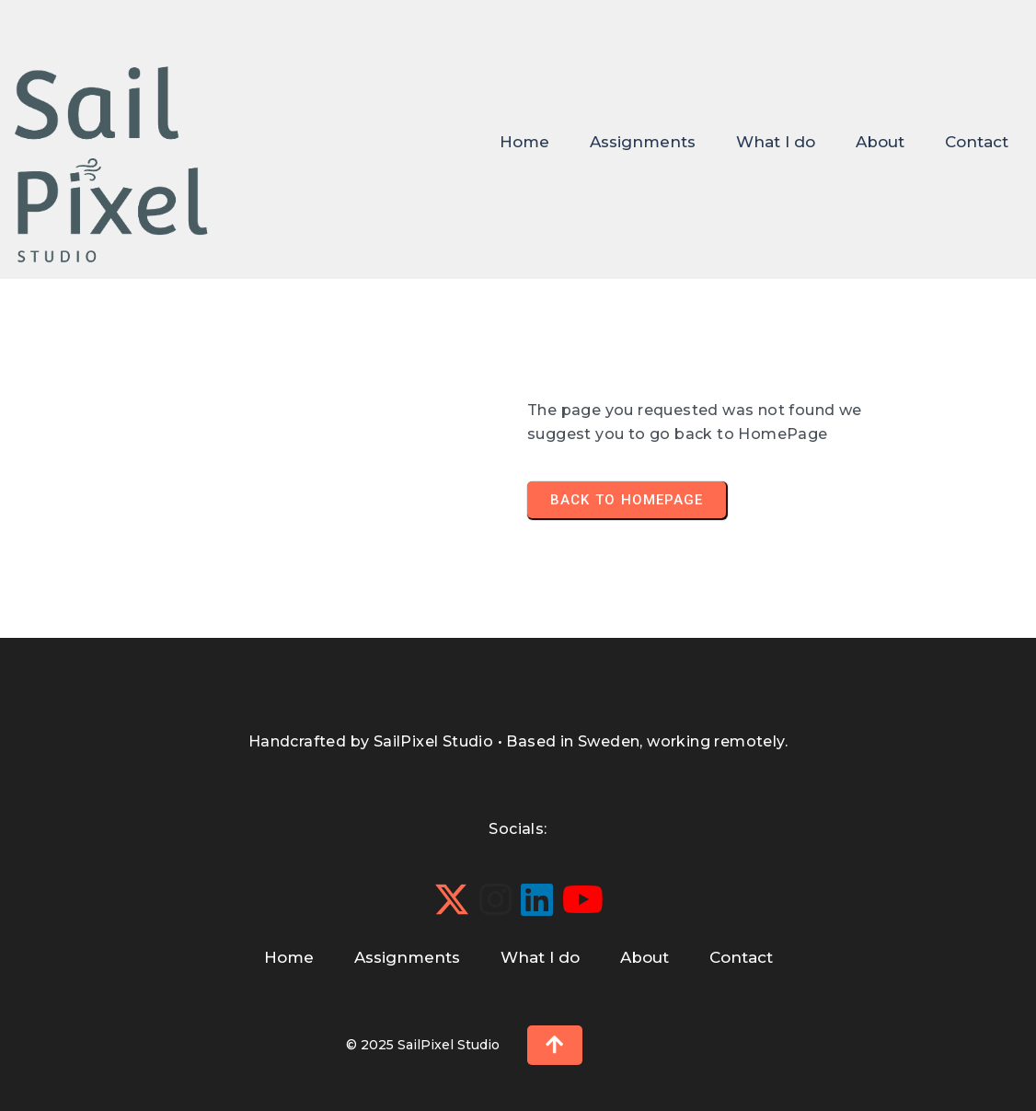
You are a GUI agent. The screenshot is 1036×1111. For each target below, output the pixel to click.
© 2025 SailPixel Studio (423, 1044)
